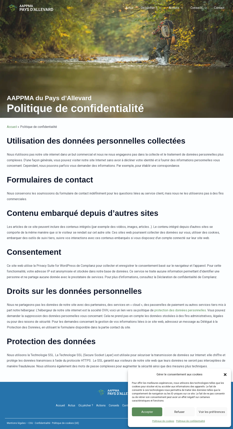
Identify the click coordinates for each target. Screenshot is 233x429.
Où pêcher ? (156, 8)
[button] (225, 375)
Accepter (147, 412)
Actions (179, 8)
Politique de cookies (163, 421)
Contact (220, 8)
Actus (135, 8)
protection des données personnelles (180, 310)
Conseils (200, 8)
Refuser (179, 412)
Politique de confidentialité (190, 421)
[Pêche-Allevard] (30, 8)
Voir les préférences (212, 412)
